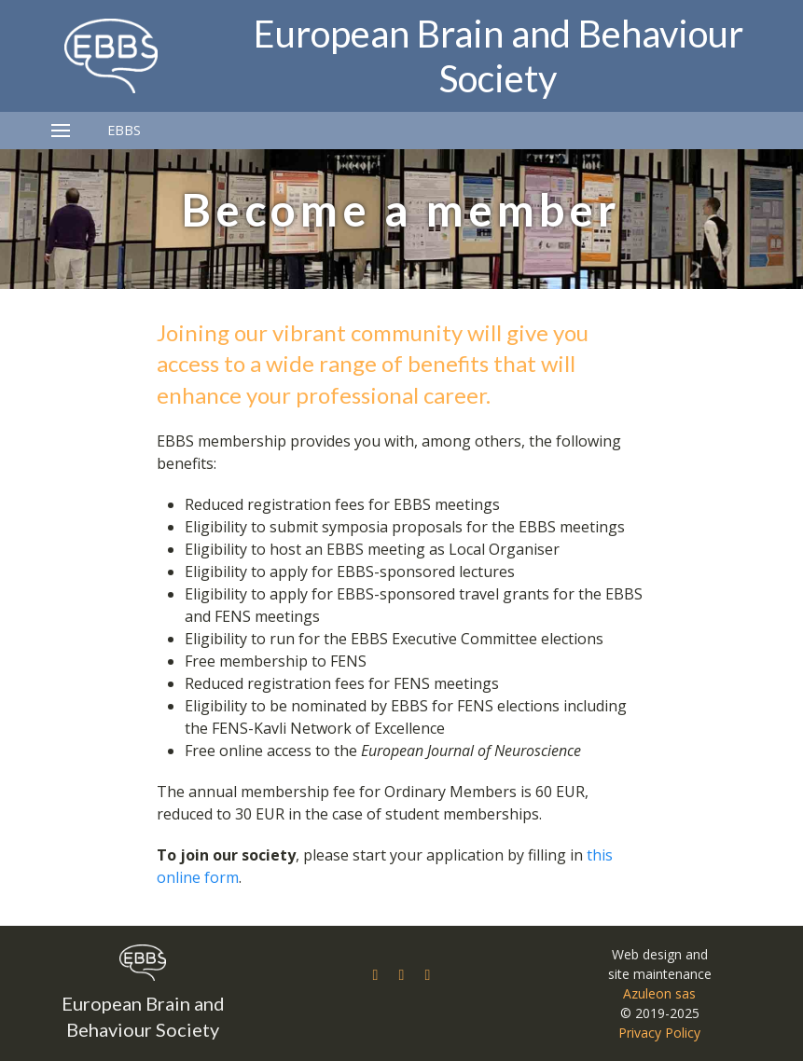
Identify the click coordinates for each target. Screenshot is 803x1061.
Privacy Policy (659, 1032)
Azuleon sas (659, 993)
